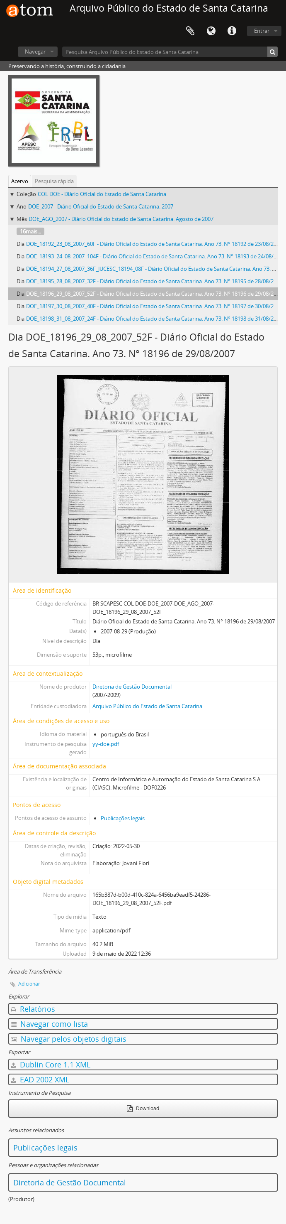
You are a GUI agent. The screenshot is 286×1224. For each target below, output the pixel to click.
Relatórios (33, 1009)
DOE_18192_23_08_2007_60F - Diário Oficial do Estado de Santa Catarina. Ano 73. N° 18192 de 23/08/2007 (154, 244)
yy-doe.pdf (105, 744)
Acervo (19, 181)
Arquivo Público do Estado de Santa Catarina (147, 706)
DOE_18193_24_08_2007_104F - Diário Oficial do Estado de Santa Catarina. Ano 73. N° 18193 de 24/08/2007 (155, 256)
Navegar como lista (49, 1024)
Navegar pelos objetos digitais (68, 1039)
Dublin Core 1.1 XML (50, 1064)
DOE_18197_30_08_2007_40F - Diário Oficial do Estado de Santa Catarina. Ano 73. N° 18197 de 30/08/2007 (154, 306)
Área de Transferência (190, 31)
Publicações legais (123, 818)
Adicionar (29, 983)
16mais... (30, 231)
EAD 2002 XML (40, 1079)
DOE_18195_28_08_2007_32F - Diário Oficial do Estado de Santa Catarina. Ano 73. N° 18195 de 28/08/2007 (154, 281)
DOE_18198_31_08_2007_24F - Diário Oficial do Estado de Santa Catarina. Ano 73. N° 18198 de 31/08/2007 (154, 318)
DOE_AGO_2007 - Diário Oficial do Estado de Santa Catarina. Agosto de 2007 (121, 219)
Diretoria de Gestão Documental (132, 686)
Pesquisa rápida (54, 181)
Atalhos (231, 31)
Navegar (35, 51)
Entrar (261, 30)
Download (143, 1108)
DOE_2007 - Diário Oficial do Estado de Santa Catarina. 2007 (100, 206)
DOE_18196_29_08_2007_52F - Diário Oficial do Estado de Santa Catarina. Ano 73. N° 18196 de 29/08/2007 (154, 293)
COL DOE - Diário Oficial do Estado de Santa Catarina (102, 194)
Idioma (211, 31)
